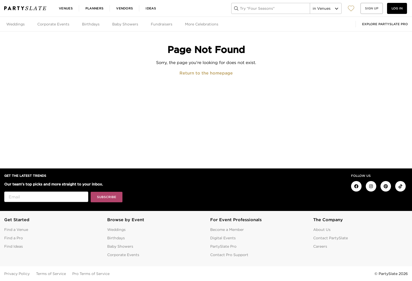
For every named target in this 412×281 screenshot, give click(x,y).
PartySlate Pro (223, 246)
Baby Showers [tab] (125, 24)
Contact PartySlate (330, 238)
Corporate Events (123, 255)
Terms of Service (51, 274)
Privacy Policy (17, 274)
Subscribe (106, 197)
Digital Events (223, 238)
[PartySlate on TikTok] (400, 186)
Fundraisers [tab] (161, 24)
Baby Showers (120, 246)
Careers (320, 246)
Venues (66, 8)
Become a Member (227, 229)
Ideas (151, 8)
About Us (322, 229)
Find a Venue (16, 229)
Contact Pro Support (229, 255)
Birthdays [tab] (91, 24)
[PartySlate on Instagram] (371, 186)
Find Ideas (13, 246)
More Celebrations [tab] (201, 24)
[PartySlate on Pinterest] (386, 186)
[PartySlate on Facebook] (356, 186)
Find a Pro (13, 238)
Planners (94, 8)
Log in (397, 8)
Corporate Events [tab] (53, 24)
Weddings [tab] (15, 24)
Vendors (124, 8)
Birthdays (116, 238)
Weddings (116, 229)
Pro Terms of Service (91, 274)
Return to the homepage (206, 73)
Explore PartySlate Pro (385, 24)
